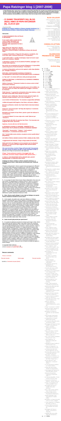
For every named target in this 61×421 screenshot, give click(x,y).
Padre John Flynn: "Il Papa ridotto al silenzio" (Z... (51, 331)
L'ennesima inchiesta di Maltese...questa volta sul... (52, 380)
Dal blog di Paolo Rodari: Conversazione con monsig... (51, 136)
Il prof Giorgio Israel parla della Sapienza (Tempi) (51, 316)
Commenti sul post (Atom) (13, 261)
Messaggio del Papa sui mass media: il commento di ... (52, 324)
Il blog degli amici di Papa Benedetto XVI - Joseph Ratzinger (53, 23)
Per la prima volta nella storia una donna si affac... (52, 321)
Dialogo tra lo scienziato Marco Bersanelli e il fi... (51, 151)
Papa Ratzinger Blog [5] (54, 31)
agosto (47, 76)
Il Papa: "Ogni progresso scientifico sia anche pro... (52, 284)
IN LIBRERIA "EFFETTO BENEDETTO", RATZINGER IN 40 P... (51, 265)
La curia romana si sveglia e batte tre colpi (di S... (52, 296)
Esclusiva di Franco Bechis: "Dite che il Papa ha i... (52, 293)
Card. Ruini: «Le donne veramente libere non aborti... (51, 257)
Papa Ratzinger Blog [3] (54, 33)
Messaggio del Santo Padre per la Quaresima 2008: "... (52, 238)
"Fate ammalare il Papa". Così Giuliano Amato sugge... (51, 214)
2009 (45, 68)
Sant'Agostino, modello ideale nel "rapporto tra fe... (52, 169)
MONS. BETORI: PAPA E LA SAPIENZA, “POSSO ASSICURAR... (52, 234)
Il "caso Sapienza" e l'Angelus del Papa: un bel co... (52, 403)
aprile (46, 82)
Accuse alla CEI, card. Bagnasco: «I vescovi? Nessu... (51, 362)
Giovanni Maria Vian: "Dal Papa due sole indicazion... (52, 202)
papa (18, 247)
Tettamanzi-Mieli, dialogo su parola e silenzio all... (52, 309)
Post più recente (5, 258)
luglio (46, 78)
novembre (47, 71)
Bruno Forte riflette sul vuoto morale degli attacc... (52, 241)
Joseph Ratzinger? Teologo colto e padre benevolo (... (52, 145)
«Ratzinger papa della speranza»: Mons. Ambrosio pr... (50, 159)
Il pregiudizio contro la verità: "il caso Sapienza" (52, 121)
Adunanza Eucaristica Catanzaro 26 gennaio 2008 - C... (51, 374)
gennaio (47, 87)
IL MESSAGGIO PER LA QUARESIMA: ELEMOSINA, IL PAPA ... (51, 186)
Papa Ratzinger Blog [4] (54, 32)
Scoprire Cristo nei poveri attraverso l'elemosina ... (51, 231)
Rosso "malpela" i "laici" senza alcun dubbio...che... (52, 246)
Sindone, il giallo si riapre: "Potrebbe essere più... (51, 132)
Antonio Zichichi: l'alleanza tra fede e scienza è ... (52, 142)
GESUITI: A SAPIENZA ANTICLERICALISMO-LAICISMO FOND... (51, 105)
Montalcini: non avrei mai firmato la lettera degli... (51, 139)
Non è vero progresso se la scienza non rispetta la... (51, 114)
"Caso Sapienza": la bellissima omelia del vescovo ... (50, 341)
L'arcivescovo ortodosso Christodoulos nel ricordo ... (52, 207)
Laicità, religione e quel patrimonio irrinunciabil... (51, 228)
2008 (45, 70)
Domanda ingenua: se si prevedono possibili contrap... (51, 280)
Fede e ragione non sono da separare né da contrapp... (52, 172)
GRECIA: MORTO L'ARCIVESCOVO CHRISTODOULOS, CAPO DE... (52, 303)
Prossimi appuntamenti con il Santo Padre (52, 179)
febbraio (47, 85)
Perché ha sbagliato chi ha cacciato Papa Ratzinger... (52, 249)
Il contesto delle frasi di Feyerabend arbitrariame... (52, 393)
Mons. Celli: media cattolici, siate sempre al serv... (51, 390)
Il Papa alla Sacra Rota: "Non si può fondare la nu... (52, 299)
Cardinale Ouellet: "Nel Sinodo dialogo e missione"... (50, 98)
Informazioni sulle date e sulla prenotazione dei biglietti (53, 61)
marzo (47, 84)
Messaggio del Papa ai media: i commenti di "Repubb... (50, 410)
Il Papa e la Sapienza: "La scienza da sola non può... (52, 347)
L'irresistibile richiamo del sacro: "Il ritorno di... (51, 277)
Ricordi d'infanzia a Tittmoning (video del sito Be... (52, 102)
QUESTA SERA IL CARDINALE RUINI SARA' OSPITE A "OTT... (52, 290)
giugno (47, 79)
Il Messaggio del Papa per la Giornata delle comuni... (52, 371)
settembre (47, 74)
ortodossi (14, 247)
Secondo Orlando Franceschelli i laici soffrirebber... (50, 261)
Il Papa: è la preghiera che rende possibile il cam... (51, 383)
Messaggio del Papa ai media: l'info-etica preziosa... (50, 387)
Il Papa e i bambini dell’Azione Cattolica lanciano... (50, 328)
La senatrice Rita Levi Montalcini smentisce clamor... (50, 221)
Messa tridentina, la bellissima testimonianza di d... (52, 166)
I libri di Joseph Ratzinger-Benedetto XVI (53, 47)
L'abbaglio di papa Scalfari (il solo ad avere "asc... (52, 344)
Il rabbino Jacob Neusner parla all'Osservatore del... (52, 92)
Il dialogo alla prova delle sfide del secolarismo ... (51, 414)
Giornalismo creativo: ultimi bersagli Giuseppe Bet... (51, 163)
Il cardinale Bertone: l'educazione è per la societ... (50, 176)
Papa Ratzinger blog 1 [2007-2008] (27, 7)
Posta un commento (6, 255)
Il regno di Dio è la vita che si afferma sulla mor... (52, 334)
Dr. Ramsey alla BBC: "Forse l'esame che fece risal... (52, 377)
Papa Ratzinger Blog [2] (54, 35)
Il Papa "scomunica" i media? (52, 307)
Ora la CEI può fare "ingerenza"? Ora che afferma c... (51, 225)
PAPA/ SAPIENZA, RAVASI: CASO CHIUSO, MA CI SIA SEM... (52, 148)
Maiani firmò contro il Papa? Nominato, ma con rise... (52, 193)
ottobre (47, 73)
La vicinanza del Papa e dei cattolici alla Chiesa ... (52, 210)
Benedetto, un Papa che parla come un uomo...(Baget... (52, 400)
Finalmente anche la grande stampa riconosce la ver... (52, 243)
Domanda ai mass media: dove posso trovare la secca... (51, 190)
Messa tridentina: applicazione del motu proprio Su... (51, 125)
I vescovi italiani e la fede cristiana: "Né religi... (51, 217)
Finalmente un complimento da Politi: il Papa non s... (52, 358)
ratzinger (21, 247)
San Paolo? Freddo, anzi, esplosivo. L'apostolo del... (52, 274)
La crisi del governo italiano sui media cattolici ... (51, 365)
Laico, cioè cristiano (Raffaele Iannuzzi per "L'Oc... (52, 337)
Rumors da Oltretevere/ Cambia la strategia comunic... (50, 129)
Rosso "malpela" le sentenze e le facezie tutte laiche (52, 199)
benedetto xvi (9, 247)
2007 (45, 416)
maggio (47, 81)
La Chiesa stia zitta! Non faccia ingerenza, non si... (52, 349)
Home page (21, 258)
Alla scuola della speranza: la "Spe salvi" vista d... (52, 89)
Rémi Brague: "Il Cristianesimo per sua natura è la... (51, 253)
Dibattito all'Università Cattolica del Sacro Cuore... (52, 95)
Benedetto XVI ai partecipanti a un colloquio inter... (52, 271)
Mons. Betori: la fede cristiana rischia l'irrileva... (52, 182)
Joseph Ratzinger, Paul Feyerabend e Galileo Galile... (51, 397)
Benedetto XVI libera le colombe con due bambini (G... (52, 313)
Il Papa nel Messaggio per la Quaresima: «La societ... (52, 196)
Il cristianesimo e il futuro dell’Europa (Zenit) (51, 319)
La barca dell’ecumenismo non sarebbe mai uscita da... (51, 406)
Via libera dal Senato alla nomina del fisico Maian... (52, 204)
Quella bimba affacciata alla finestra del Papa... (52, 287)
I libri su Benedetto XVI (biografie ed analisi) (54, 49)
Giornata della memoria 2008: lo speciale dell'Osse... (52, 352)
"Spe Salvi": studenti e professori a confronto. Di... (52, 355)
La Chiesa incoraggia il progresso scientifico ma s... (51, 118)
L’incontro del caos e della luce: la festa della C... (51, 268)
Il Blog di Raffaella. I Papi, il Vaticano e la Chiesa (53, 20)
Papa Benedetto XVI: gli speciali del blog (54, 39)
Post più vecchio (36, 258)
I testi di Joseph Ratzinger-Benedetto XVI (53, 37)
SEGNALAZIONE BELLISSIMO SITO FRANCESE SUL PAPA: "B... (51, 110)
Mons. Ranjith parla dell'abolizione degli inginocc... (50, 155)
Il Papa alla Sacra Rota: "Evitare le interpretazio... (52, 368)
